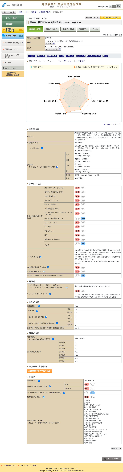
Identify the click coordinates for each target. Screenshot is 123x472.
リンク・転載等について (8, 465)
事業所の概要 (34, 29)
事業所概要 (41, 56)
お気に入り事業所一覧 (12, 30)
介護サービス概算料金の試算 (12, 74)
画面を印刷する (92, 17)
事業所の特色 (51, 29)
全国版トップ (22, 12)
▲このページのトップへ (112, 124)
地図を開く (50, 43)
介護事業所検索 (44, 12)
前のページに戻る (8, 12)
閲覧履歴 (8, 24)
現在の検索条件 (10, 18)
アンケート (8, 63)
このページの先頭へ (111, 459)
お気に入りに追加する (111, 17)
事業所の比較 (12, 35)
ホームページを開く (53, 49)
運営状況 (83, 29)
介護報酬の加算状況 (94, 56)
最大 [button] (119, 6)
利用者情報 (80, 56)
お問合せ (34, 465)
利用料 (61, 56)
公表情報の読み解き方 (13, 43)
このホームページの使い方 (11, 56)
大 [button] (114, 6)
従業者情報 (70, 56)
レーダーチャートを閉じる (71, 61)
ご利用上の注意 (23, 465)
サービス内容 (52, 56)
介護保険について (10, 49)
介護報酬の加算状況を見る (39, 371)
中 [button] (110, 6)
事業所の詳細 (68, 29)
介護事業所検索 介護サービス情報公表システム (61, 5)
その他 (95, 29)
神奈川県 (33, 12)
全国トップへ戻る (9, 68)
